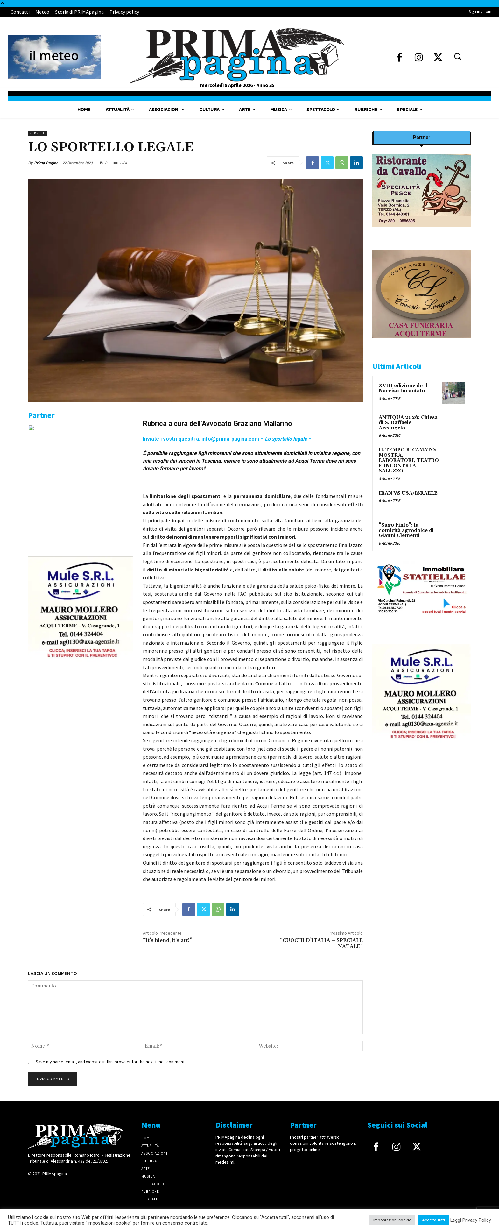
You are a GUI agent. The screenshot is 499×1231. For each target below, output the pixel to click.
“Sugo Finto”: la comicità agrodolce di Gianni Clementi (406, 530)
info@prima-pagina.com (229, 439)
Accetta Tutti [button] (433, 1220)
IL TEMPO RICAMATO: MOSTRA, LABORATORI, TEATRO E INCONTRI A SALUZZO (409, 460)
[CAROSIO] (421, 343)
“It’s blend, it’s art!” (167, 940)
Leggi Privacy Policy (470, 1220)
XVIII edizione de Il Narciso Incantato (403, 388)
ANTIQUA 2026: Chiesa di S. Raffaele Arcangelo (408, 422)
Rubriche (37, 133)
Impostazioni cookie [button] (392, 1220)
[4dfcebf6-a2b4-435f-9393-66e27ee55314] (80, 748)
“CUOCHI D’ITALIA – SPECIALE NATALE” (321, 943)
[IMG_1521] (80, 429)
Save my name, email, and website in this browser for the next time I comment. (111, 1062)
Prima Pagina (46, 163)
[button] (457, 56)
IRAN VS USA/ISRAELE (408, 493)
